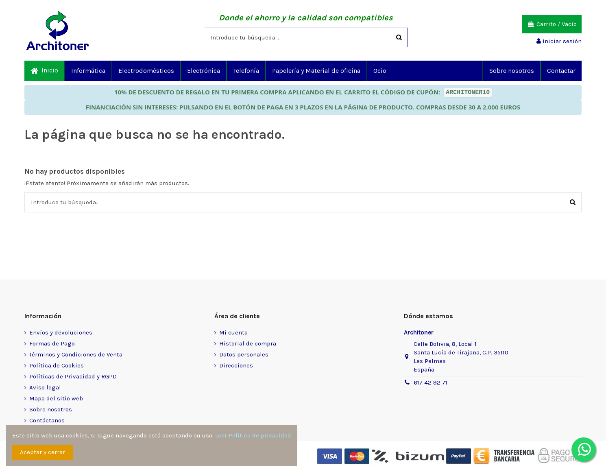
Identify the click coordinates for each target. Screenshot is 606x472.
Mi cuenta (233, 332)
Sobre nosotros (50, 409)
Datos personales (243, 354)
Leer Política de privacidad (253, 435)
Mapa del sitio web (56, 398)
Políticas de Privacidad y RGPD (73, 376)
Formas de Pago (52, 343)
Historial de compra (247, 343)
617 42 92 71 (430, 382)
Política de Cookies (56, 365)
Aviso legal (45, 387)
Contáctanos (47, 420)
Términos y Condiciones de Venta (75, 354)
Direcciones (236, 365)
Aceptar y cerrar (42, 452)
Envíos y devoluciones (60, 332)
